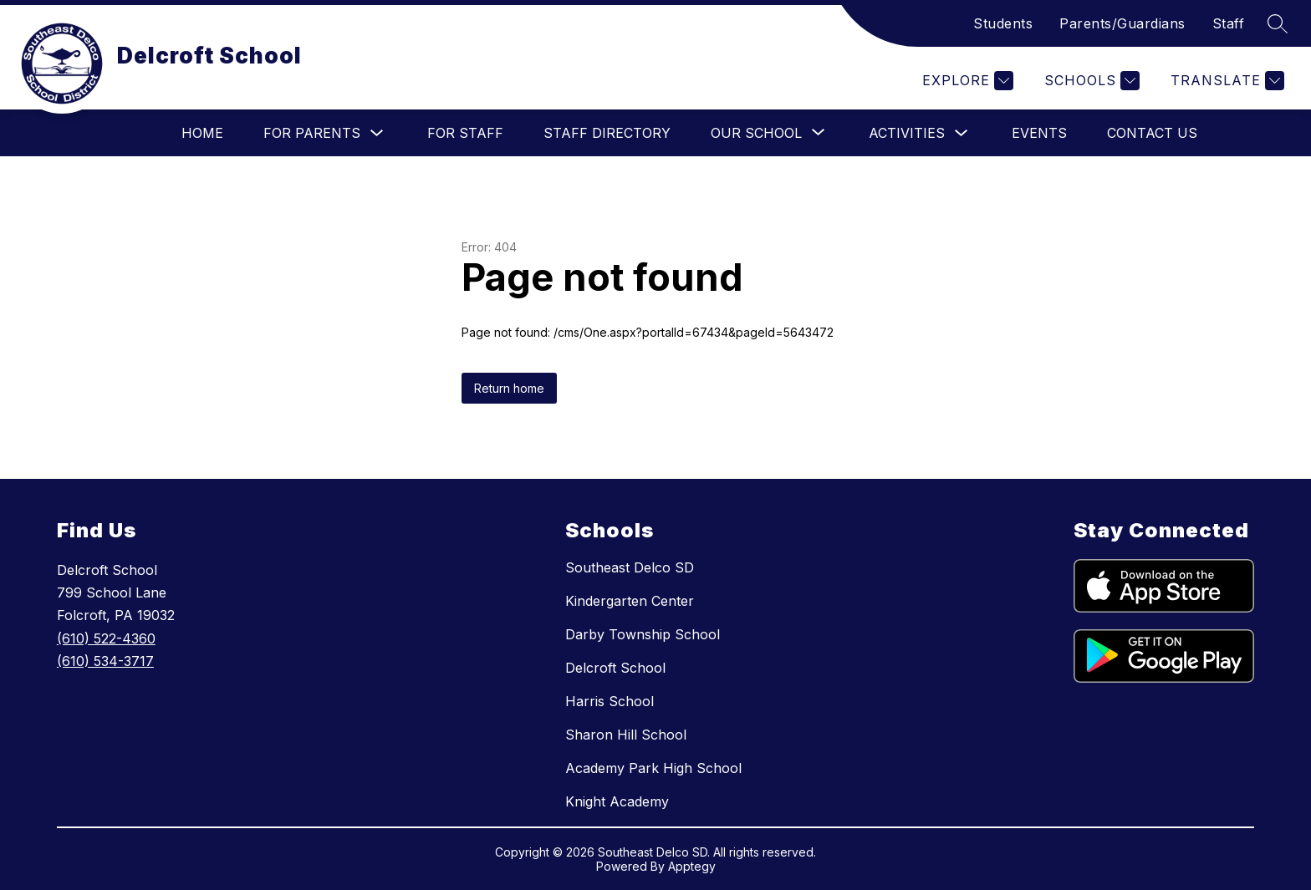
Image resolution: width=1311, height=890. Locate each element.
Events (1039, 133)
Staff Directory (607, 133)
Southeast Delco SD (629, 567)
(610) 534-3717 (105, 661)
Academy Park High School (653, 768)
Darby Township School (642, 634)
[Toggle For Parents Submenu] (377, 133)
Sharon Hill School (625, 734)
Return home (509, 388)
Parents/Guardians (1122, 23)
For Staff (465, 133)
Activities (907, 133)
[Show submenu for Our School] (756, 133)
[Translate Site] (1225, 80)
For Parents (311, 133)
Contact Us (1152, 133)
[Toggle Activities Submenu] (961, 133)
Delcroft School (615, 667)
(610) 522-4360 (106, 638)
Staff (1228, 23)
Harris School (609, 701)
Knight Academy (617, 801)
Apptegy (692, 866)
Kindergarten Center (629, 600)
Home (202, 133)
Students (1003, 23)
